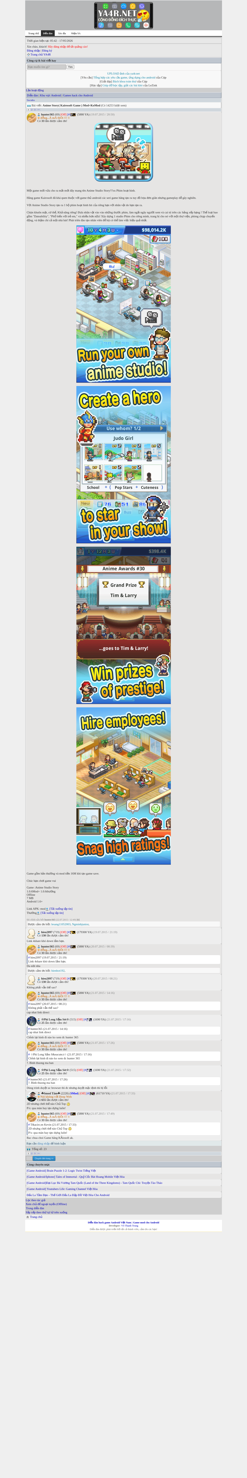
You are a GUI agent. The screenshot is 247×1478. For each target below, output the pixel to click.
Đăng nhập (33, 50)
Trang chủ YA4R (41, 54)
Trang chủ (33, 33)
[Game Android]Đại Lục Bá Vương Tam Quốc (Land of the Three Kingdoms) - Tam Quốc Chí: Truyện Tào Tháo (94, 1182)
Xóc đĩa (62, 33)
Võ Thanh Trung (129, 1225)
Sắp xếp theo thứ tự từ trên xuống (46, 1212)
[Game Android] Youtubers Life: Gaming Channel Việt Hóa (62, 1189)
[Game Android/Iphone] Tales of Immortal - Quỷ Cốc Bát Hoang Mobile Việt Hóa (76, 1176)
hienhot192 (58, 970)
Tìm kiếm (31, 100)
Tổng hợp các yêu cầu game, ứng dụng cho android (124, 77)
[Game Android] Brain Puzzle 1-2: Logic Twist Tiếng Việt (61, 1170)
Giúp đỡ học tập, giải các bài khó (122, 85)
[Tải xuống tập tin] (60, 908)
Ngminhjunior (80, 924)
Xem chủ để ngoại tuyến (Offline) (46, 1204)
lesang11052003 (61, 924)
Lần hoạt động (35, 90)
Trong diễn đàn (35, 1208)
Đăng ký (47, 50)
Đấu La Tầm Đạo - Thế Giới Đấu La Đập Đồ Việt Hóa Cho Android (68, 1195)
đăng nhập (43, 1143)
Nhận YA (75, 33)
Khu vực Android (50, 95)
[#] (69, 114)
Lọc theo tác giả (35, 1200)
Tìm (70, 66)
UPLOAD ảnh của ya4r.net (123, 73)
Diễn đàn (32, 95)
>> (38, 110)
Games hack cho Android (78, 95)
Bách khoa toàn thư (124, 81)
